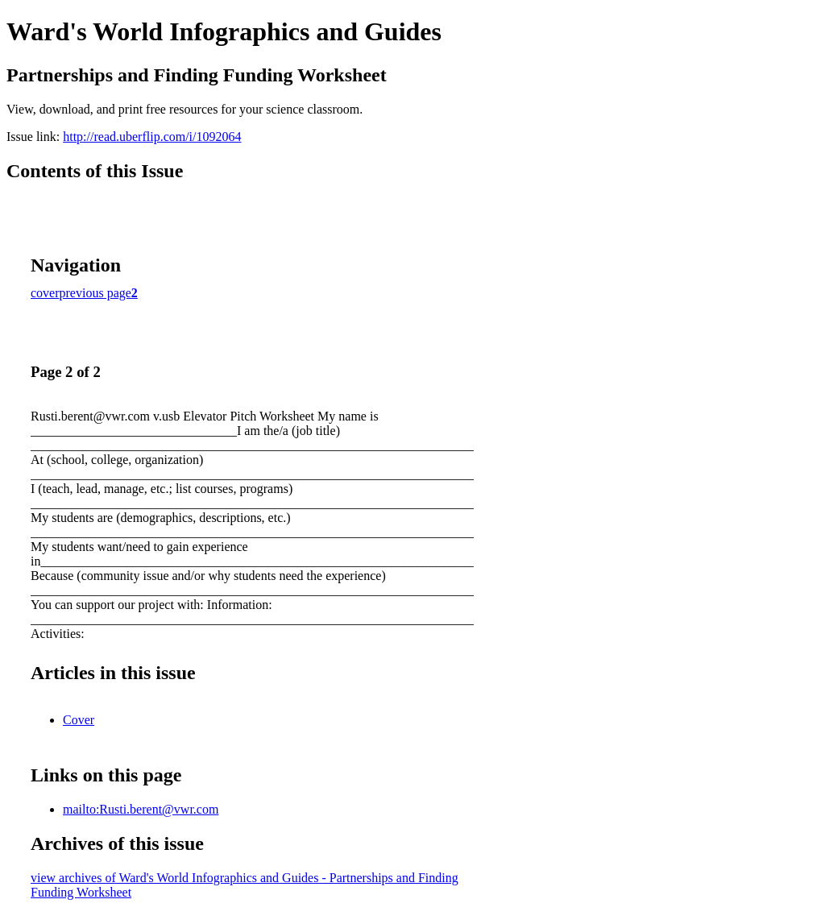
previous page (95, 293)
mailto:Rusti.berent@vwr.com (140, 809)
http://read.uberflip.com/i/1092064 (152, 136)
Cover (78, 720)
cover (45, 293)
